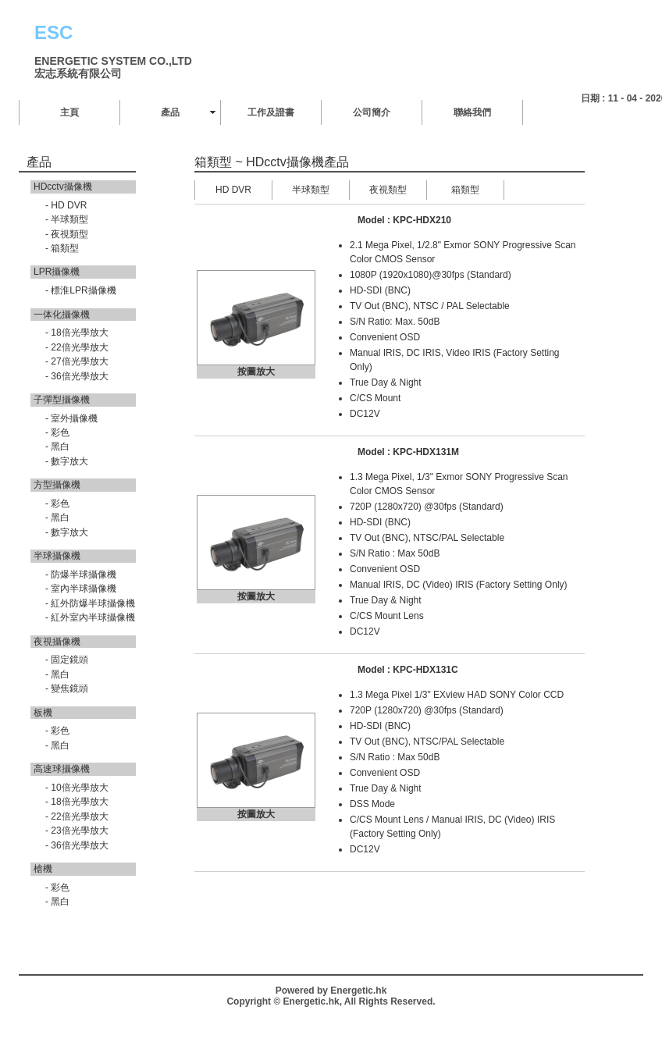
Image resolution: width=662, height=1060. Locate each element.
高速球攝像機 (62, 768)
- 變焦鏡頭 (66, 688)
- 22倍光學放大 (77, 347)
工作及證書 (270, 112)
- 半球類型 (66, 219)
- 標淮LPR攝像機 (80, 290)
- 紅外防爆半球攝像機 (90, 603)
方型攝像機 (57, 484)
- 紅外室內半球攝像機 (90, 617)
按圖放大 (256, 371)
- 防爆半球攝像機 (80, 574)
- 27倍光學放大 (77, 361)
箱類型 (465, 189)
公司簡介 (371, 112)
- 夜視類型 (66, 234)
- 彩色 (57, 432)
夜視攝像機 (57, 641)
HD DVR (233, 189)
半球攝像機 (57, 555)
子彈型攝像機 (62, 399)
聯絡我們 (472, 112)
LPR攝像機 (57, 271)
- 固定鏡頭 (66, 659)
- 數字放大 (66, 461)
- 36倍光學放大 (77, 376)
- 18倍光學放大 (77, 332)
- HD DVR (66, 205)
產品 (170, 112)
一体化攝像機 (62, 314)
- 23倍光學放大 (77, 830)
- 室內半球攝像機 (80, 588)
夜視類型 (388, 189)
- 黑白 (57, 446)
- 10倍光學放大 (77, 787)
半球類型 (310, 189)
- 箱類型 (62, 248)
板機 (43, 712)
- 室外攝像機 (71, 418)
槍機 (43, 868)
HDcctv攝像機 (63, 186)
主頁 (69, 112)
